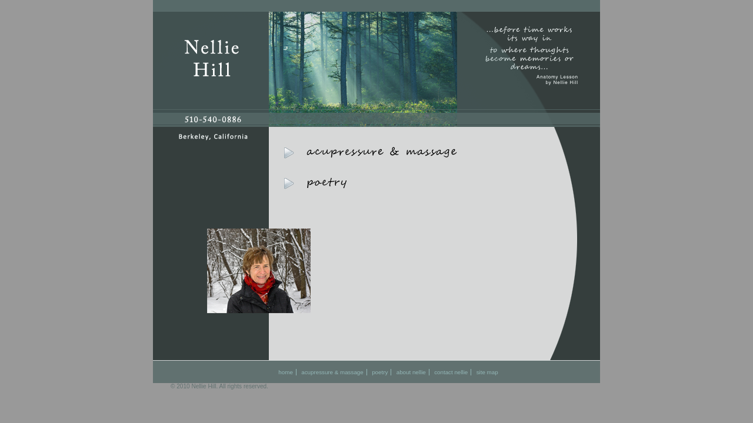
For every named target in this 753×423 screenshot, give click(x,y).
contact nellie (451, 372)
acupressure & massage (332, 372)
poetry (380, 372)
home (285, 372)
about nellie (411, 372)
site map (487, 372)
